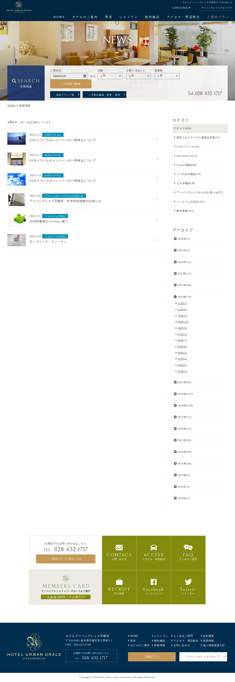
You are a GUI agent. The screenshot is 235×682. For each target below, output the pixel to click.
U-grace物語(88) (186, 164)
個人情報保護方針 (214, 645)
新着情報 (159, 645)
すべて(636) (183, 128)
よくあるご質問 (183, 635)
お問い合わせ (181, 645)
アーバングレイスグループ (215, 8)
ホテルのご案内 (85, 16)
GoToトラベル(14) (187, 146)
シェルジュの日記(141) (190, 201)
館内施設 (152, 16)
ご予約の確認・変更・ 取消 (104, 95)
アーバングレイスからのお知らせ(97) (199, 192)
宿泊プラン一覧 (65, 95)
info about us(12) (186, 155)
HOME (59, 16)
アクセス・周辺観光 (183, 16)
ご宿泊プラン (218, 16)
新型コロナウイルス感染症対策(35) (198, 137)
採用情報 (208, 640)
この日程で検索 (71, 83)
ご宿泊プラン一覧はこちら (65, 558)
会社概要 (208, 635)
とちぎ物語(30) (185, 183)
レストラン (129, 16)
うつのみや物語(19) (188, 174)
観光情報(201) (185, 210)
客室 (109, 16)
